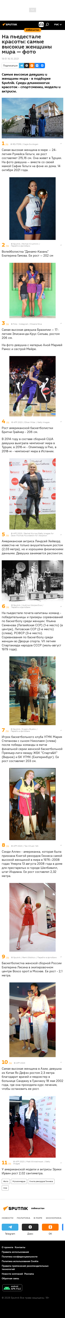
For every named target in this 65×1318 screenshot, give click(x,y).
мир (5, 1188)
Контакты (20, 1247)
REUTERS (17, 144)
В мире (38, 1217)
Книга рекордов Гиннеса (41, 1181)
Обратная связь (10, 1278)
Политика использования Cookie (20, 1261)
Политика (23, 1217)
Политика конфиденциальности (19, 1256)
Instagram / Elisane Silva (30, 324)
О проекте (7, 1247)
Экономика (53, 1217)
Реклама (29, 1273)
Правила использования (15, 1251)
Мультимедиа (18, 1181)
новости (7, 1217)
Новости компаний (12, 1273)
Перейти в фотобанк (20, 246)
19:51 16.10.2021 (10, 58)
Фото (5, 1181)
